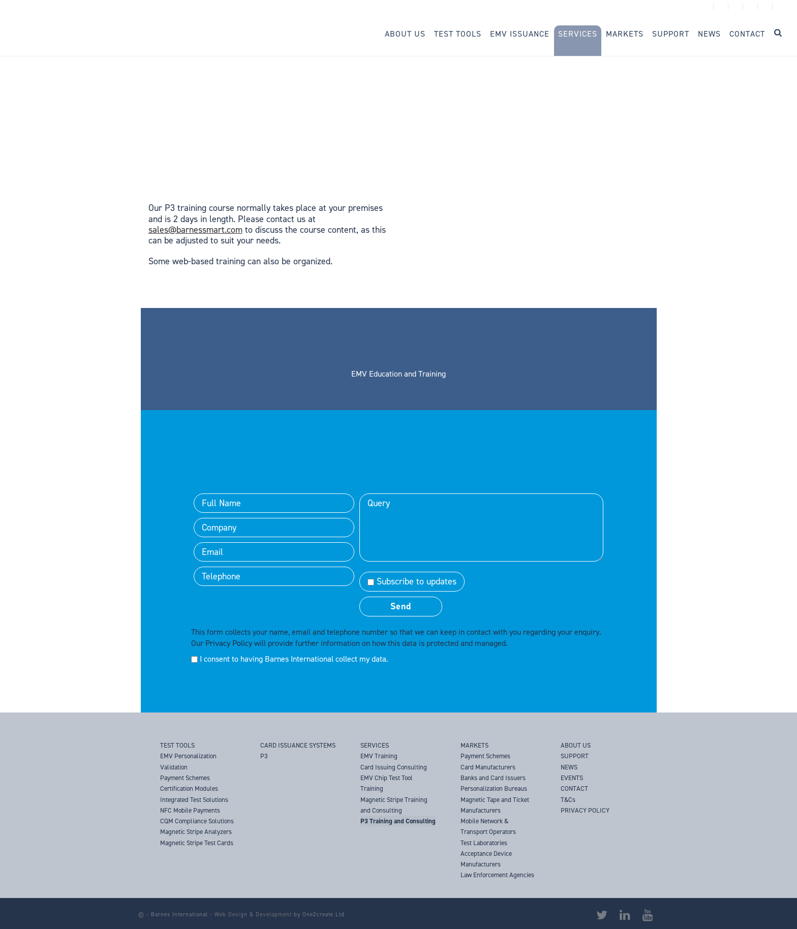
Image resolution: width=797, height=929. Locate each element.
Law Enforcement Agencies (497, 875)
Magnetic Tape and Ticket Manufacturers (495, 805)
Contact (747, 33)
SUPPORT (575, 756)
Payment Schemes (485, 756)
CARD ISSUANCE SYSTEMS (297, 745)
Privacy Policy (228, 643)
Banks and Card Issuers (493, 777)
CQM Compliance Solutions (197, 821)
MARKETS (474, 745)
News (709, 33)
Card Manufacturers (488, 767)
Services (577, 33)
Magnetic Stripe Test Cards (196, 843)
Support (670, 33)
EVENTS (572, 777)
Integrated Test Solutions (194, 799)
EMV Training (378, 756)
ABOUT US (576, 745)
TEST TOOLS (177, 745)
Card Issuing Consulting (393, 767)
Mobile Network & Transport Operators (488, 826)
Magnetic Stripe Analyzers (196, 831)
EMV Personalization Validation (188, 761)
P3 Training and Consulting (398, 821)
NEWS (569, 767)
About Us (405, 33)
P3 (264, 756)
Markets (624, 33)
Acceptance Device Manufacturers (486, 859)
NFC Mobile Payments (190, 810)
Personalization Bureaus (494, 788)
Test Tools (457, 33)
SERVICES (374, 745)
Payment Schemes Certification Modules (189, 783)
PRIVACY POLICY (585, 810)
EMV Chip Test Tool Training (386, 783)
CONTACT (574, 788)
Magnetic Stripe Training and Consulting (393, 805)
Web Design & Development (253, 914)
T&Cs (568, 799)
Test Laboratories (484, 843)
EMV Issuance (519, 33)
